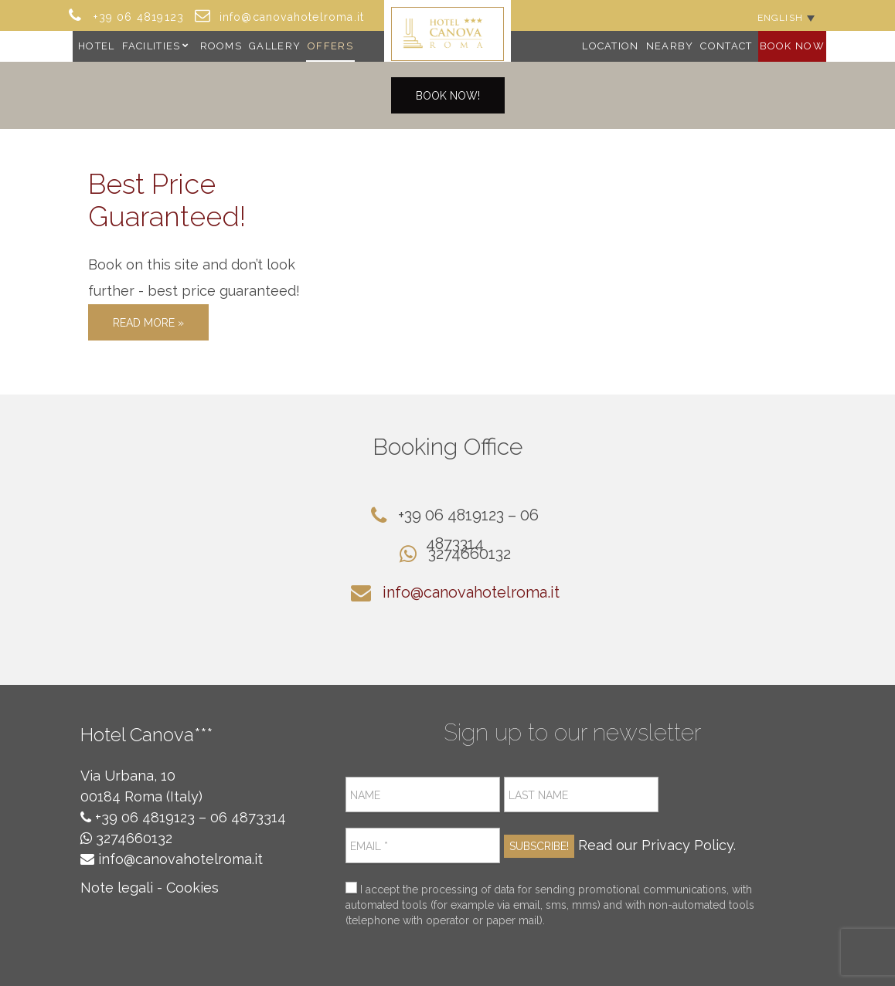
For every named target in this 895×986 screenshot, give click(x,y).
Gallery (275, 46)
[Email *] (422, 845)
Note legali (116, 887)
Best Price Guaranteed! (167, 200)
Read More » (148, 323)
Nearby (670, 46)
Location (610, 46)
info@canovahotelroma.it (471, 592)
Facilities (151, 46)
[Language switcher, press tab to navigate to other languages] (786, 17)
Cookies (192, 887)
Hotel (96, 46)
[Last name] (581, 794)
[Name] (422, 794)
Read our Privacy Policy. (657, 845)
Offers (330, 46)
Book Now (792, 46)
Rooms (221, 46)
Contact (726, 46)
